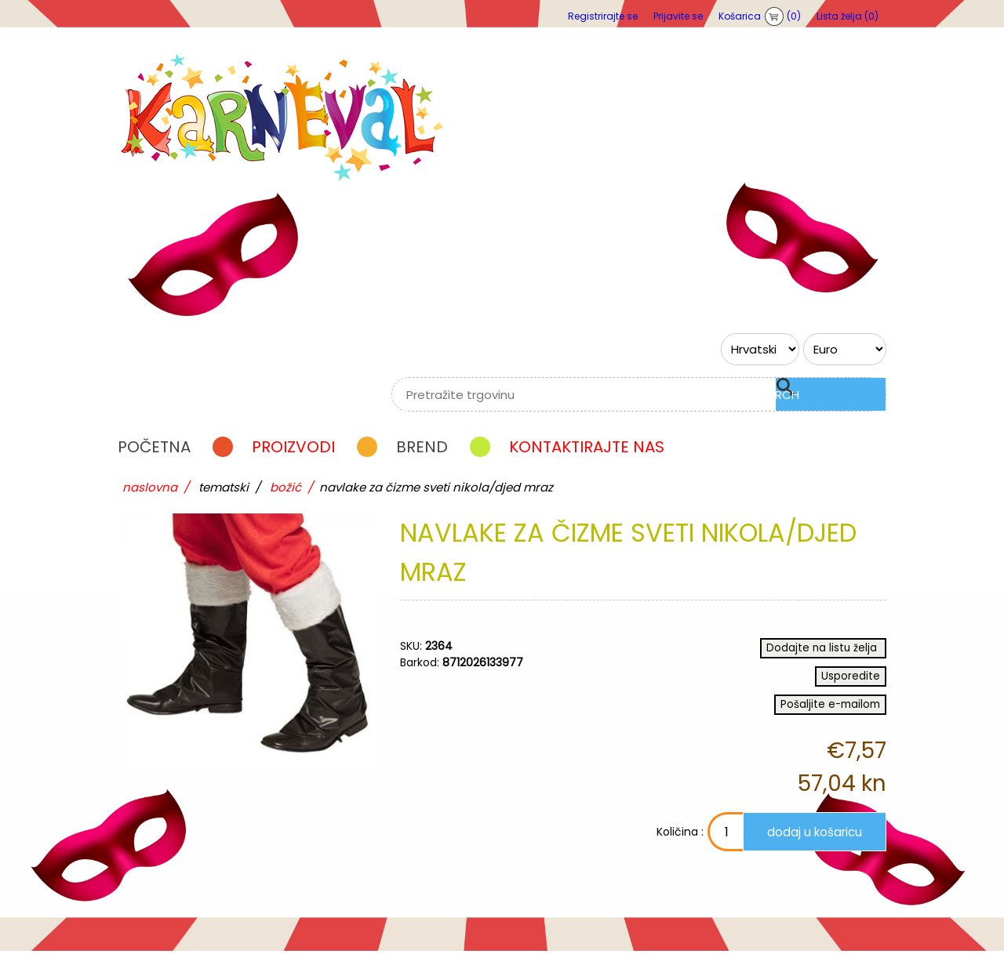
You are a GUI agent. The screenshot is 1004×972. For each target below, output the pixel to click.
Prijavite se (678, 16)
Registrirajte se (603, 16)
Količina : (629, 853)
